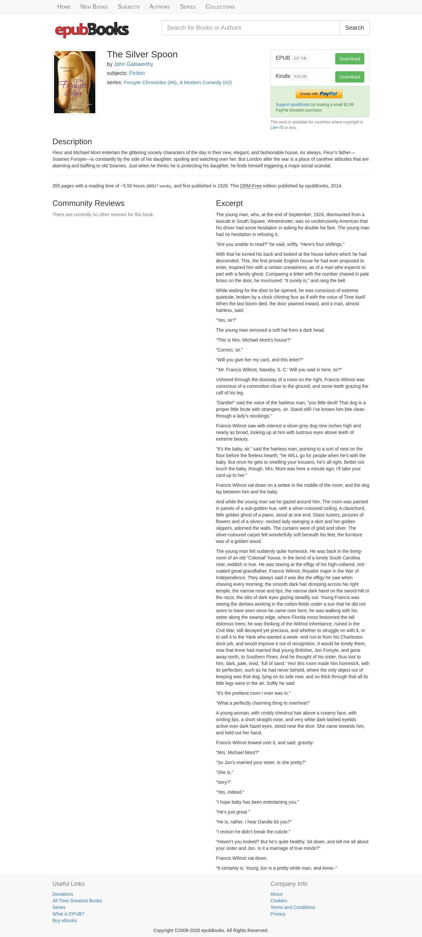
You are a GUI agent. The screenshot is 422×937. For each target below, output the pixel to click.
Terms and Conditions (292, 907)
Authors (160, 6)
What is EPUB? (68, 914)
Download (350, 58)
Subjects (128, 6)
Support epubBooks (293, 104)
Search (354, 27)
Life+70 (276, 127)
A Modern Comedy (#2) (205, 82)
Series (188, 6)
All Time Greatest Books (77, 900)
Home (64, 6)
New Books (94, 6)
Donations (62, 894)
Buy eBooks (64, 920)
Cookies (278, 900)
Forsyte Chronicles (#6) (150, 82)
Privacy (278, 914)
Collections (220, 6)
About (276, 894)
